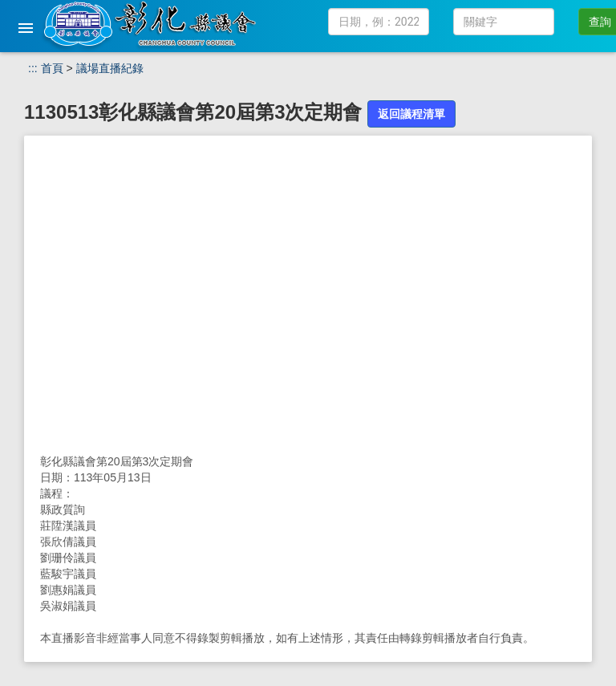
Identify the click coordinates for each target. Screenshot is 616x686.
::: (33, 68)
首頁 (52, 68)
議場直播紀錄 (110, 68)
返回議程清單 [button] (411, 114)
